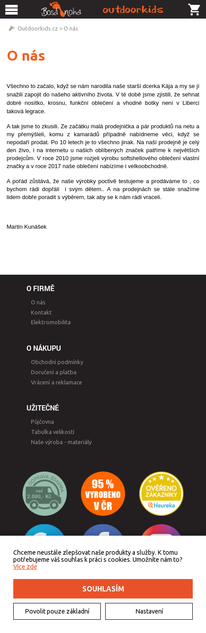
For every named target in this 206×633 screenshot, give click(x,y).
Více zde (25, 566)
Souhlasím (103, 589)
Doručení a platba (53, 372)
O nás (71, 28)
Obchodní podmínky (57, 362)
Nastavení (149, 611)
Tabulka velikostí (52, 432)
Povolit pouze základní (57, 611)
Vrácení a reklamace (56, 382)
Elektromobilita (51, 322)
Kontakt (41, 312)
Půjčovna (42, 421)
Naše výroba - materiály (61, 442)
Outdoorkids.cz (38, 28)
